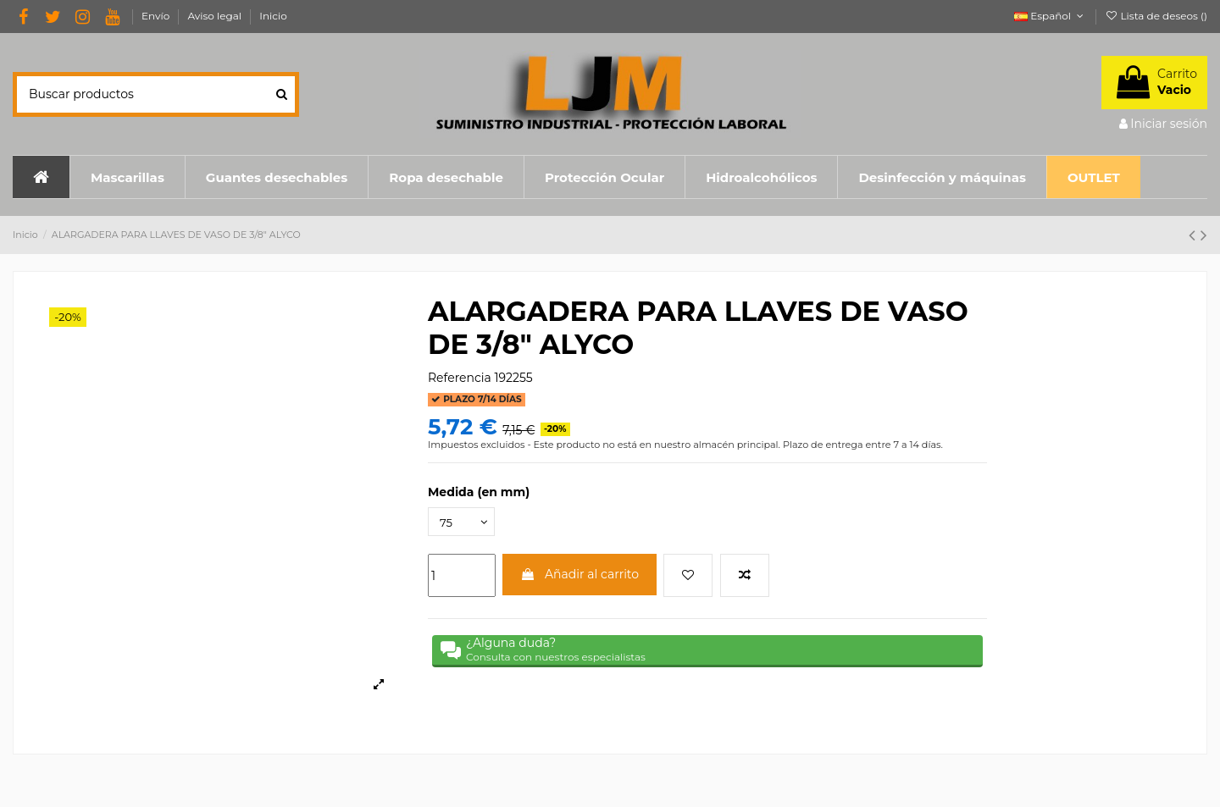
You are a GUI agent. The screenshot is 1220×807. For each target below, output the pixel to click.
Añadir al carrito (579, 576)
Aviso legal (215, 15)
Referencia (459, 377)
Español (1050, 15)
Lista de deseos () (1156, 15)
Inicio (272, 15)
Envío (156, 15)
